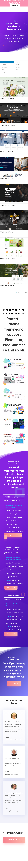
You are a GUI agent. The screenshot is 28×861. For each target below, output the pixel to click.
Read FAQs (14, 683)
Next (26, 292)
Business (4, 64)
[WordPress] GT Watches (7, 205)
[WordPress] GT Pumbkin (7, 125)
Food (3, 69)
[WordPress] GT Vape (6, 232)
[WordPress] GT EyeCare (7, 152)
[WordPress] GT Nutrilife (7, 98)
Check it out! (14, 5)
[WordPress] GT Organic (7, 259)
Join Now (11, 587)
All (2, 61)
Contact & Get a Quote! (15, 840)
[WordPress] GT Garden (7, 285)
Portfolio (3, 72)
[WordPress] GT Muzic (6, 178)
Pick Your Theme (14, 535)
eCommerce (4, 67)
